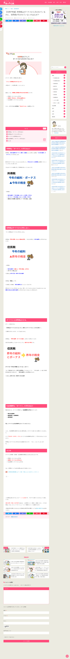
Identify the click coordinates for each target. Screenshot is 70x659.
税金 (46, 2)
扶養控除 (55, 91)
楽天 (54, 2)
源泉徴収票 (16, 8)
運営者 (64, 2)
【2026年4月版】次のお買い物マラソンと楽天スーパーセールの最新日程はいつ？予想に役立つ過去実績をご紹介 (58, 154)
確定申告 (55, 86)
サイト (4, 621)
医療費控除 (55, 97)
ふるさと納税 (56, 100)
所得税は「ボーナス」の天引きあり (15, 132)
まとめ (9, 140)
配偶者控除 (55, 89)
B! (22, 20)
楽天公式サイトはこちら (59, 25)
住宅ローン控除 (56, 102)
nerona (61, 144)
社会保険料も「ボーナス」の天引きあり (16, 138)
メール (5, 615)
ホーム (8, 8)
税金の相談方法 (39, 508)
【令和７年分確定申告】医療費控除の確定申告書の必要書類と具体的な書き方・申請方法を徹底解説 (58, 143)
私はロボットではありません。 (10, 637)
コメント (7, 588)
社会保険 (50, 2)
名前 (5, 610)
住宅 (61, 2)
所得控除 (55, 94)
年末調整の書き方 (56, 80)
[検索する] (65, 67)
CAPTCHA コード (7, 630)
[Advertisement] (26, 38)
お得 (57, 2)
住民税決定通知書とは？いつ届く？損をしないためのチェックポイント (23, 471)
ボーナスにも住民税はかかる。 (14, 136)
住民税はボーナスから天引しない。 (15, 134)
